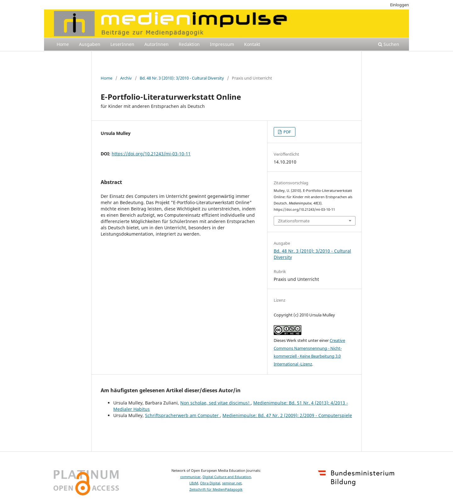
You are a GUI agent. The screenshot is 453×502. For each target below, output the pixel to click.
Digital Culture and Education (227, 477)
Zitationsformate (294, 221)
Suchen (388, 44)
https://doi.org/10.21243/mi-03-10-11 (151, 154)
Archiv (126, 78)
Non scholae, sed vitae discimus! (215, 403)
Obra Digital (210, 483)
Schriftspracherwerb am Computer (182, 415)
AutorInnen (156, 44)
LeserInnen (122, 44)
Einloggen (399, 5)
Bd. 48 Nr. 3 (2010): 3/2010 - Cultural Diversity (182, 78)
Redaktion (189, 44)
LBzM (193, 483)
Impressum (222, 44)
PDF (286, 132)
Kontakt (252, 44)
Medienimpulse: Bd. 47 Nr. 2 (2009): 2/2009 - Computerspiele (287, 415)
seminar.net (232, 483)
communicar (190, 477)
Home (63, 44)
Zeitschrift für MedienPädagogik (216, 489)
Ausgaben (89, 44)
